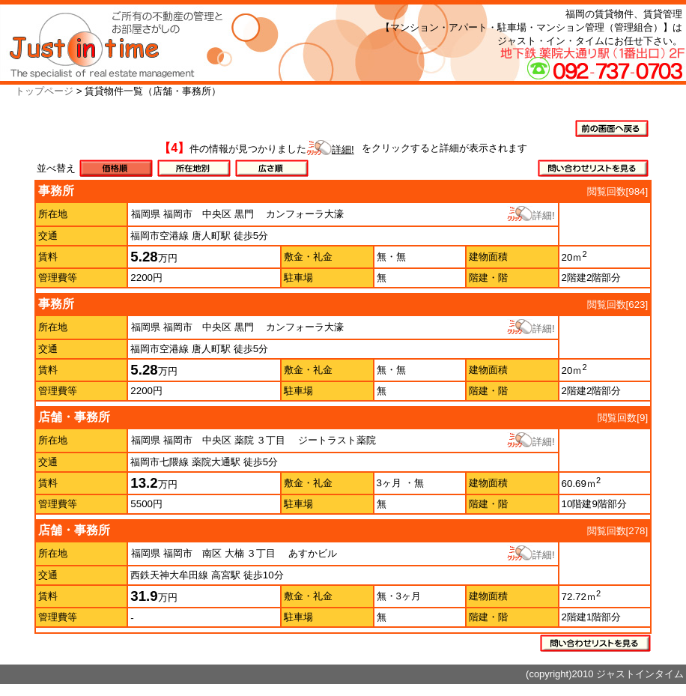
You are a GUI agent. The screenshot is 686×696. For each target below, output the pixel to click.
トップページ (44, 91)
